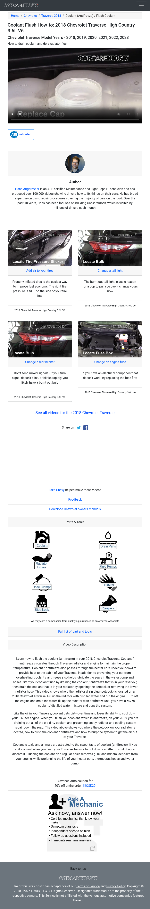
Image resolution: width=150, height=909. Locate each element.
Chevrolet (30, 16)
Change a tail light (110, 270)
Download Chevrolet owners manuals (75, 509)
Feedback (75, 499)
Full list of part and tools (75, 631)
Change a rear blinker (39, 362)
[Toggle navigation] (141, 5)
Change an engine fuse (110, 362)
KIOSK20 (89, 786)
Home (15, 16)
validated (20, 134)
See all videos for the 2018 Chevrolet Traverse (75, 412)
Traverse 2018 (51, 16)
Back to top (78, 869)
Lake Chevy (56, 490)
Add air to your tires (40, 270)
